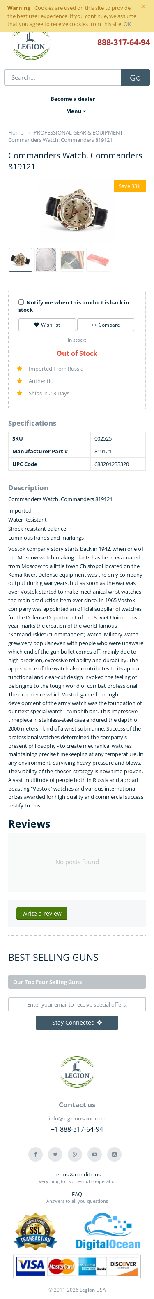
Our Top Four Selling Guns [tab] (47, 982)
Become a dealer (73, 98)
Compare (106, 324)
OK (127, 24)
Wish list (47, 324)
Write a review (42, 913)
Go (135, 77)
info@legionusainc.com (77, 1118)
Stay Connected (77, 1022)
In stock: (77, 339)
